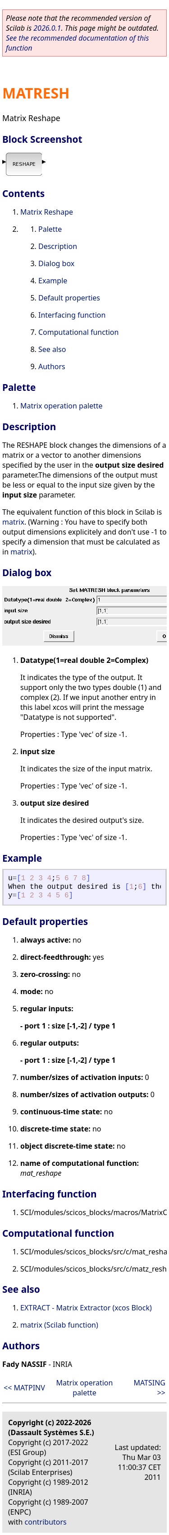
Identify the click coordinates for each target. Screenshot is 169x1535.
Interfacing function (71, 315)
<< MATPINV (24, 1388)
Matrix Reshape (46, 212)
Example (52, 281)
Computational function (78, 332)
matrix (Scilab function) (59, 1325)
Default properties (69, 298)
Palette (50, 229)
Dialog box (56, 263)
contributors (46, 1522)
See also (52, 349)
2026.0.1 (47, 28)
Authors (51, 366)
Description (57, 246)
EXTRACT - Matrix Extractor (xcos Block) (86, 1308)
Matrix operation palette (61, 406)
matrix (13, 522)
